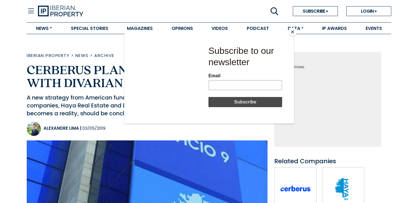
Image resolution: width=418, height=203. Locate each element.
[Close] (292, 32)
